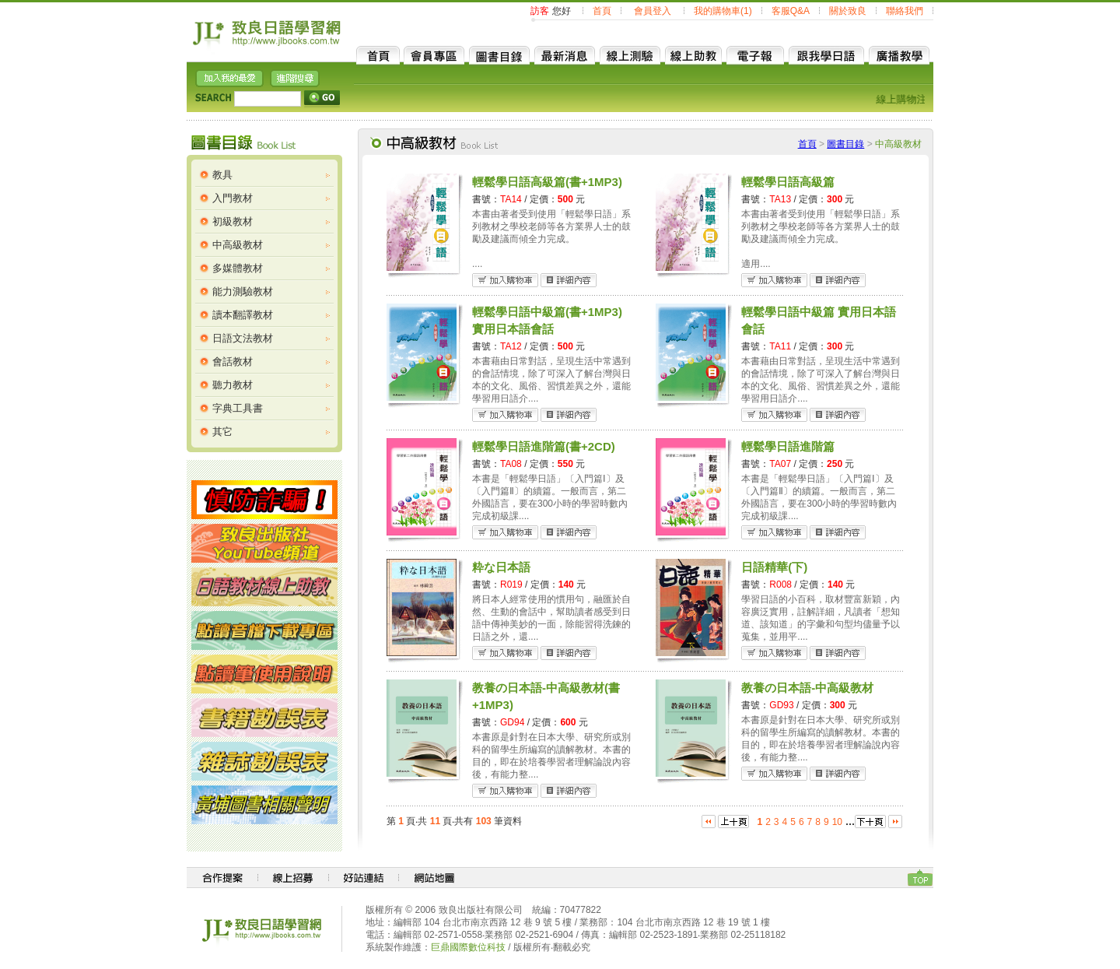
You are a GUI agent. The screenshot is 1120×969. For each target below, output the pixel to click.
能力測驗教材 (242, 291)
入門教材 (232, 198)
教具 (222, 175)
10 (837, 821)
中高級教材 (237, 245)
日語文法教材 (242, 338)
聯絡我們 (904, 10)
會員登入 (652, 10)
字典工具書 (237, 408)
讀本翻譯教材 (242, 315)
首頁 (602, 10)
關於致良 (847, 10)
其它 (222, 431)
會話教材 (232, 361)
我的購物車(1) (723, 10)
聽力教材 (232, 385)
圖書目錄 (845, 144)
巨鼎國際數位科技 (468, 947)
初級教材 (232, 221)
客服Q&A (791, 10)
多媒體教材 (237, 268)
